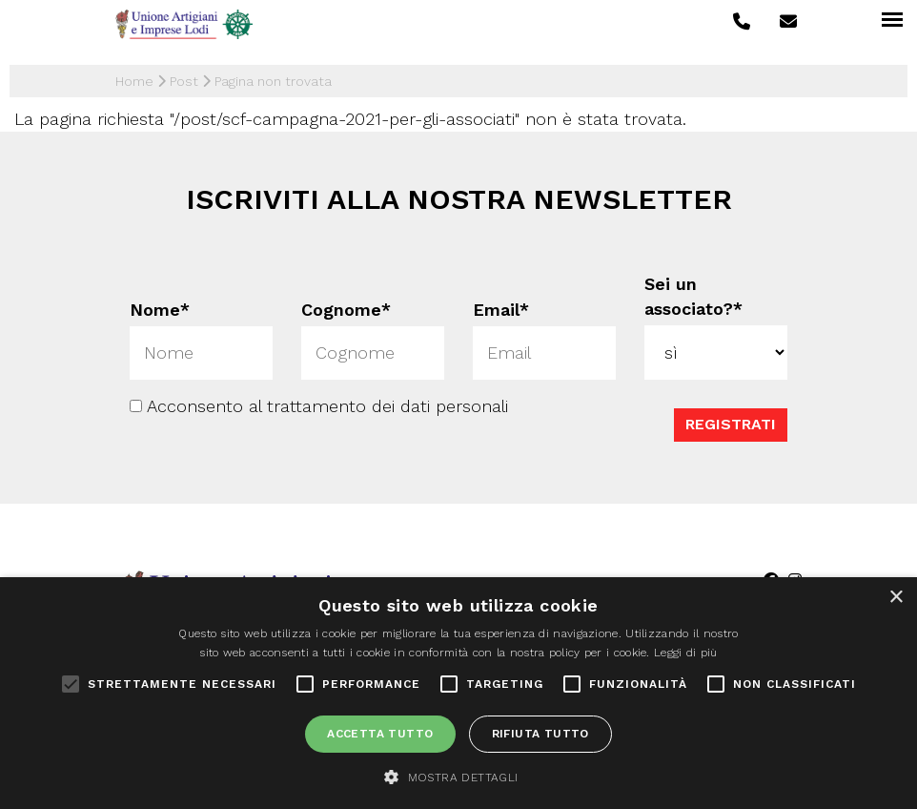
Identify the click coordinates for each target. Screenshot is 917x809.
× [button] (895, 598)
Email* (501, 309)
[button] (458, 776)
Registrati (730, 424)
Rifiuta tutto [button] (540, 733)
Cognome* (346, 309)
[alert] (458, 693)
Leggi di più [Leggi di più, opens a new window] (686, 652)
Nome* (160, 309)
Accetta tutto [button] (380, 733)
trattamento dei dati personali (387, 406)
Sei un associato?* (693, 296)
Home (134, 81)
